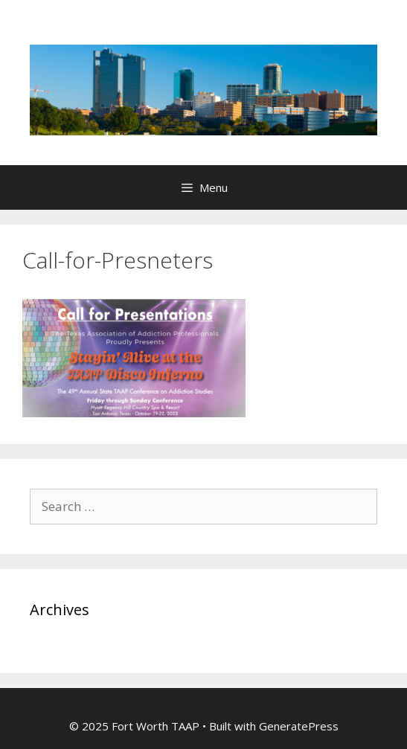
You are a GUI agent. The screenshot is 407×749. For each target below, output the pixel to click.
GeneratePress (299, 726)
